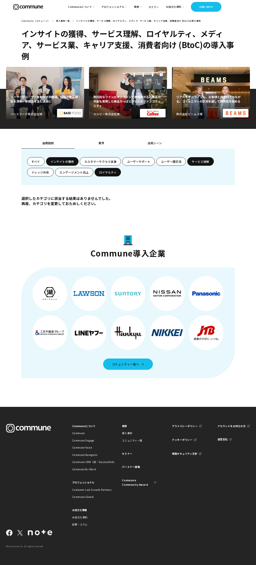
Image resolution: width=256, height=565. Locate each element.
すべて (35, 161)
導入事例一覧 (63, 20)
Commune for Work (84, 469)
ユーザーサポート (138, 161)
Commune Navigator (85, 455)
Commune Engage (83, 440)
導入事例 (127, 433)
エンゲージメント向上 (74, 172)
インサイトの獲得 (62, 161)
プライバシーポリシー (184, 426)
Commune (78, 433)
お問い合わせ (206, 7)
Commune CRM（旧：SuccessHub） (89, 462)
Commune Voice (82, 447)
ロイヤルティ (108, 172)
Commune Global (83, 497)
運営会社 (222, 439)
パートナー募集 (131, 467)
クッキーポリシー (182, 440)
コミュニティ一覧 (132, 440)
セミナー (154, 7)
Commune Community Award (135, 482)
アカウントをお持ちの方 (231, 426)
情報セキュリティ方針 (184, 453)
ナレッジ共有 (40, 172)
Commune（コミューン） (35, 20)
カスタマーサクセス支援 (100, 161)
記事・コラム (80, 524)
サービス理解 (200, 161)
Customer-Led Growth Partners (89, 490)
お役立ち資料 (80, 517)
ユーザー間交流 (171, 161)
